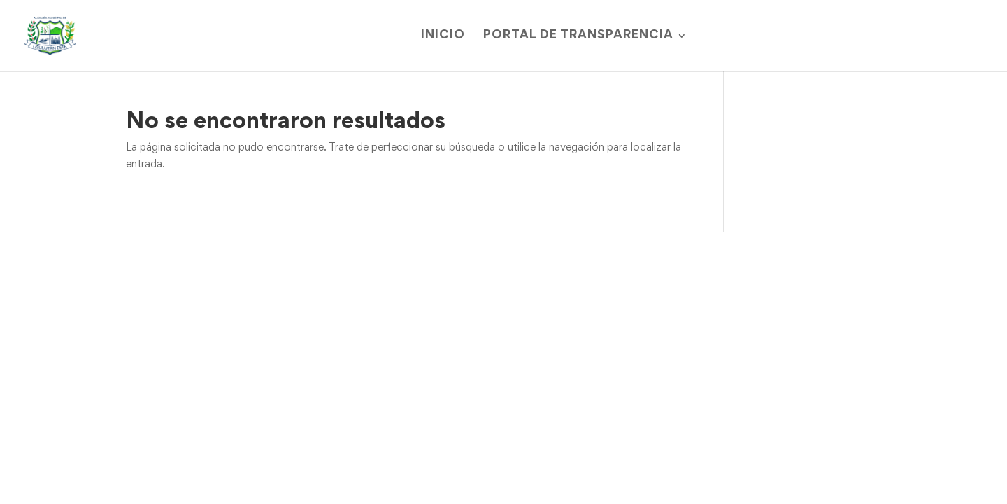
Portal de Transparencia (578, 36)
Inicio (443, 36)
